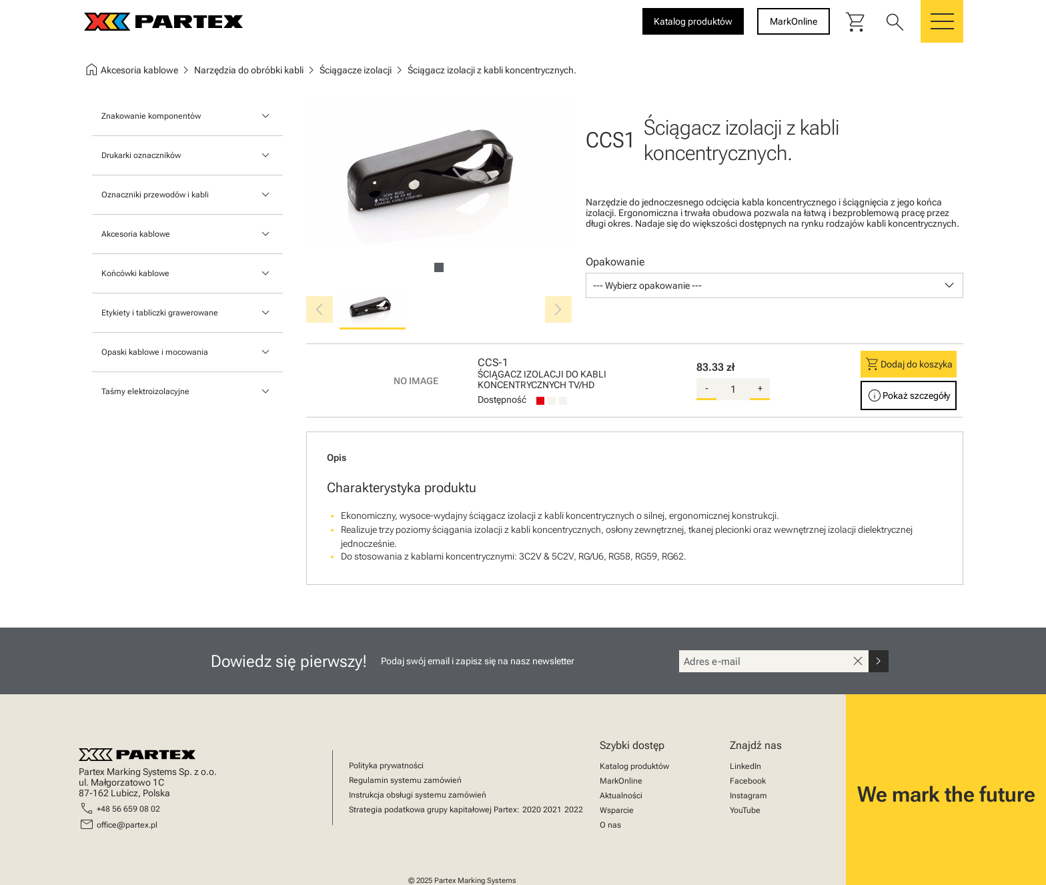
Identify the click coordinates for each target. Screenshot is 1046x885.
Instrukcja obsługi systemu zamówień (417, 795)
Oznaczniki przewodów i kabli (155, 194)
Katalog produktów (634, 766)
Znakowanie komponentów (151, 116)
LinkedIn (745, 766)
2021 (552, 809)
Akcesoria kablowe (135, 234)
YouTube (745, 810)
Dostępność (502, 399)
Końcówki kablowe (135, 273)
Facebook (748, 781)
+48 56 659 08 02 (128, 809)
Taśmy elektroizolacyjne (145, 391)
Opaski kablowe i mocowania (154, 352)
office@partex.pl (127, 825)
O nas (610, 825)
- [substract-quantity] (706, 388)
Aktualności (621, 795)
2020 (531, 809)
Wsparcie (617, 810)
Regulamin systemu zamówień (405, 780)
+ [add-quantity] (760, 388)
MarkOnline (621, 781)
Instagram (748, 795)
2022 (573, 809)
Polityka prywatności (386, 765)
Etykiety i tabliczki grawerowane (159, 312)
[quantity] (733, 389)
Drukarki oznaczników (141, 155)
